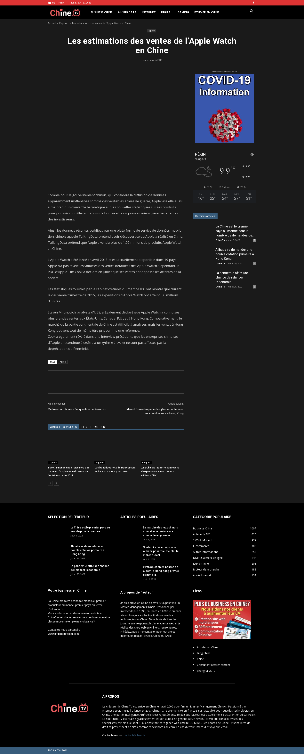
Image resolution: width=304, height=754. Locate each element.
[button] (251, 11)
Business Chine (101, 12)
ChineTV (220, 240)
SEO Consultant (149, 723)
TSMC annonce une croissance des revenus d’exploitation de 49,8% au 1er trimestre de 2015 (68, 471)
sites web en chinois (146, 627)
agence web (166, 623)
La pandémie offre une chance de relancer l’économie (232, 277)
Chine (200, 659)
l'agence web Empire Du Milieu (182, 723)
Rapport (63, 23)
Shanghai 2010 (206, 671)
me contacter (148, 631)
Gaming (183, 12)
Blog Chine (204, 653)
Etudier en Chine (206, 12)
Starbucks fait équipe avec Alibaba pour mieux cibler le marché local (161, 551)
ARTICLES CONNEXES (63, 427)
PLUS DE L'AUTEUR (93, 427)
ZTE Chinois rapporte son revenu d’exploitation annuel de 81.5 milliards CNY (160, 471)
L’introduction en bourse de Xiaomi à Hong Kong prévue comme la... (161, 570)
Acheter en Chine (207, 647)
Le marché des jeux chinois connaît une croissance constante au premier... (160, 531)
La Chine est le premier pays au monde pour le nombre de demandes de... (234, 230)
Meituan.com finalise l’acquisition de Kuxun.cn (77, 409)
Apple (63, 361)
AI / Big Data (127, 12)
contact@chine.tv (134, 735)
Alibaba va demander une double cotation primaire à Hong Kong (234, 254)
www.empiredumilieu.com (63, 633)
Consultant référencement (213, 665)
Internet (149, 12)
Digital (166, 12)
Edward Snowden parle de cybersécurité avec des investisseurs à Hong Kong (155, 411)
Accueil (52, 23)
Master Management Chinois (137, 607)
